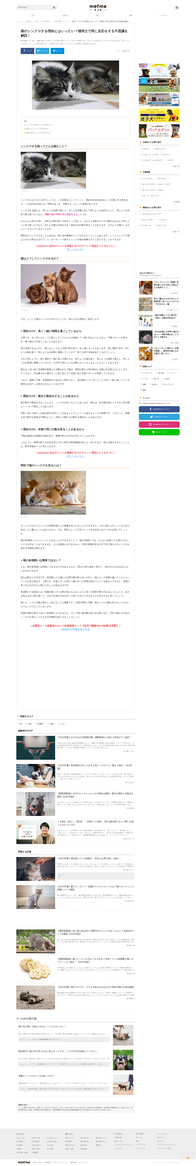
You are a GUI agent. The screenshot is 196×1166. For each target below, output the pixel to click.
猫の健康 (68, 1141)
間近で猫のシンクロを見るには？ (37, 133)
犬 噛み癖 (117, 1137)
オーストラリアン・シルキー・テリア (155, 184)
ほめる (153, 384)
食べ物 (160, 373)
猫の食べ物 (85, 1138)
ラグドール (145, 225)
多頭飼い (39, 723)
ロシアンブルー (147, 219)
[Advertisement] (75, 671)
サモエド (144, 148)
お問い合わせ (37, 1162)
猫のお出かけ (70, 1145)
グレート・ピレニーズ (149, 195)
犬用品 (18, 1149)
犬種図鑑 (175, 202)
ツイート (42, 51)
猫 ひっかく (118, 1141)
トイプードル (141, 1145)
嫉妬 (143, 390)
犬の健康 (19, 1141)
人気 (32, 15)
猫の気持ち (85, 1141)
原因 (50, 723)
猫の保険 (84, 1149)
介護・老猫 (69, 1149)
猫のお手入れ (101, 1141)
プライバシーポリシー (61, 1162)
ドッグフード (146, 373)
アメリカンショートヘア (150, 214)
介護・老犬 (36, 1149)
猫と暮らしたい (101, 1138)
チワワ (169, 160)
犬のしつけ (20, 1138)
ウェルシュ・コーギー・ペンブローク (155, 154)
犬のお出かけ (36, 1145)
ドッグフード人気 (164, 1148)
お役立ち (65, 15)
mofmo (98, 8)
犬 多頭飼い (118, 1134)
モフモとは (83, 1162)
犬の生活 (50, 1145)
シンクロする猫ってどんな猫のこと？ (39, 125)
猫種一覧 (175, 232)
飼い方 (155, 378)
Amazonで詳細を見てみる (75, 629)
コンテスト (163, 15)
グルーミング (167, 384)
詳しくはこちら (75, 249)
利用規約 (47, 1162)
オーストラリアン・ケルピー (152, 190)
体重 (143, 384)
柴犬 (137, 1141)
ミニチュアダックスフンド (124, 1145)
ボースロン (161, 178)
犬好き (166, 378)
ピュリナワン (162, 1134)
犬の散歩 (19, 1145)
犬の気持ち (36, 1141)
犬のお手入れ (52, 1141)
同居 (28, 723)
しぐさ (61, 723)
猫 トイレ (160, 1137)
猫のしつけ (69, 1138)
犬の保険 (50, 1149)
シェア (27, 51)
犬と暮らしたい (52, 1138)
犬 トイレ (139, 1137)
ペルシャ (162, 219)
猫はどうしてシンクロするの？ (36, 129)
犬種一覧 (175, 166)
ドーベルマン (146, 178)
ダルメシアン (159, 148)
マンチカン (118, 1148)
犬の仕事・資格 (22, 1152)
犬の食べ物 (36, 1138)
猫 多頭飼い (140, 1134)
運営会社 (74, 1162)
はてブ (57, 51)
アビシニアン (161, 225)
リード (171, 373)
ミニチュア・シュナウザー (151, 160)
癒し (98, 15)
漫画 (130, 15)
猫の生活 (84, 1145)
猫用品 (98, 1145)
